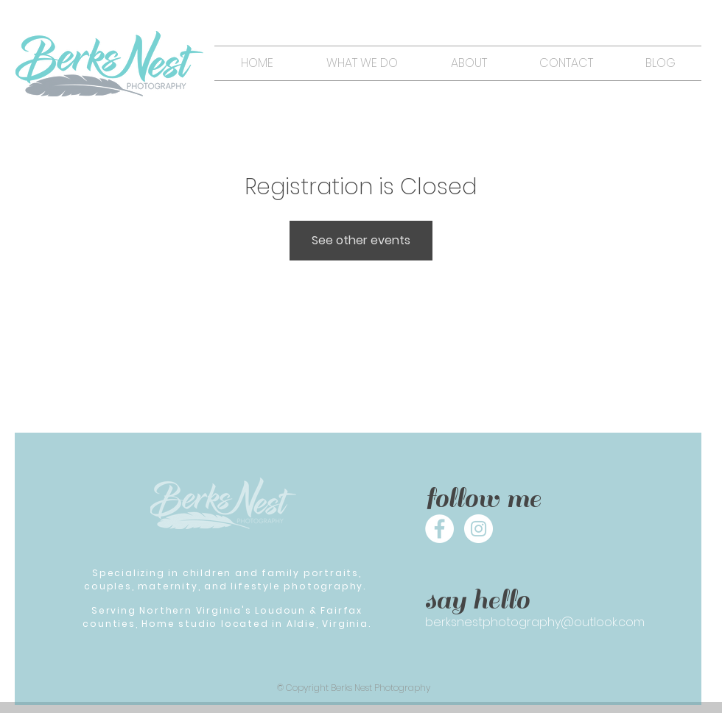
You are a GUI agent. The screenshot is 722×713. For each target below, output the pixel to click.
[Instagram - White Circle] (478, 528)
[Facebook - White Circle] (439, 528)
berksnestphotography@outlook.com (535, 622)
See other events (361, 240)
